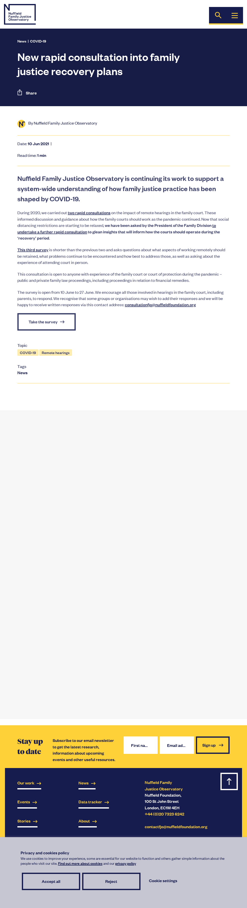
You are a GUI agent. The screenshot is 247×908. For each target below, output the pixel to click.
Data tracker (93, 802)
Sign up (212, 745)
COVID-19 (38, 41)
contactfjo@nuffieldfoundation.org (176, 826)
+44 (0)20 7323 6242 (164, 814)
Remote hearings (56, 352)
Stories (27, 821)
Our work (29, 783)
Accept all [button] (51, 881)
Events (27, 802)
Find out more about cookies (80, 863)
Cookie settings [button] (163, 880)
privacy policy (125, 863)
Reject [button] (111, 881)
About (87, 821)
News (21, 41)
